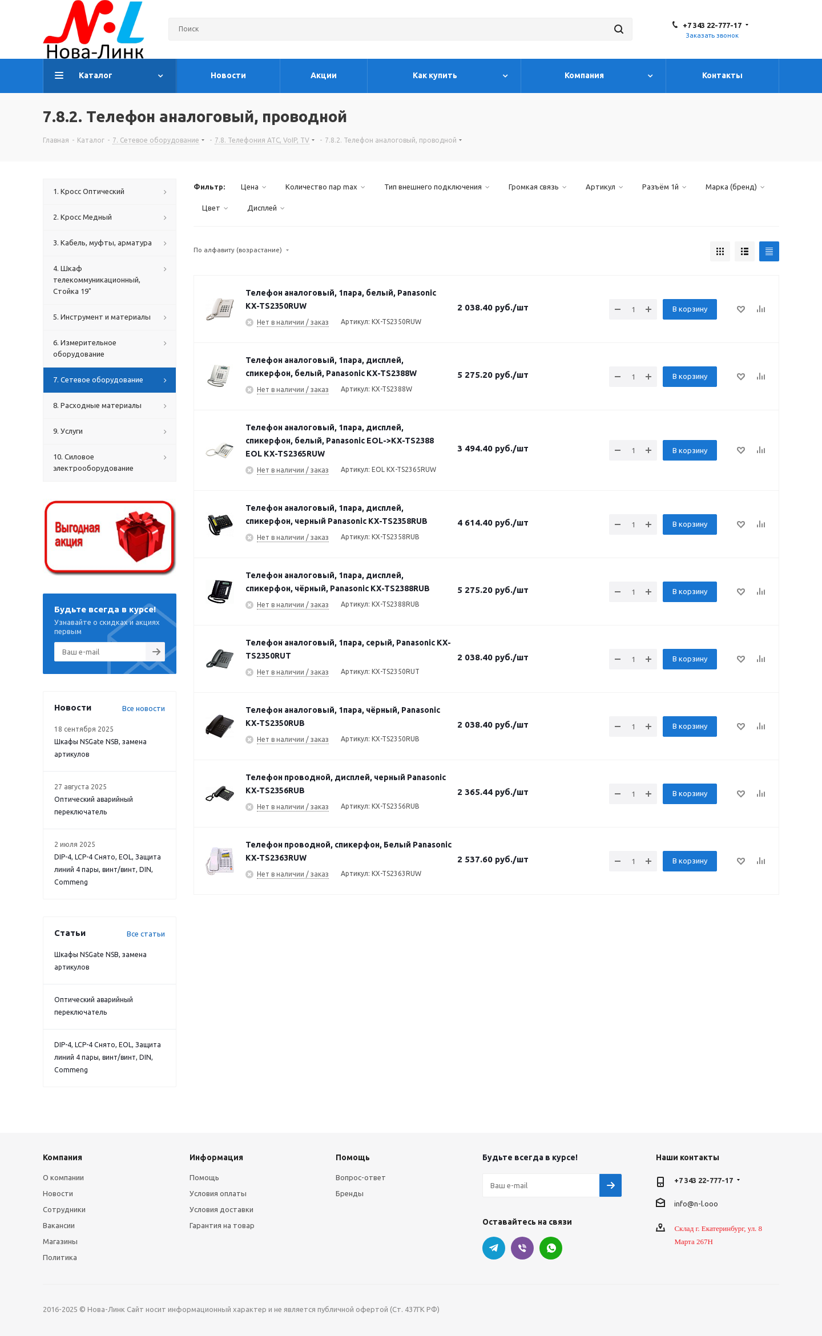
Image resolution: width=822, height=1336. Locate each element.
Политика (60, 1257)
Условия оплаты (218, 1193)
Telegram (493, 1248)
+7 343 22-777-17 (712, 25)
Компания (62, 1157)
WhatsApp (550, 1248)
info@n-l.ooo (696, 1203)
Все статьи (146, 934)
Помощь (204, 1177)
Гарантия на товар (222, 1225)
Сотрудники (64, 1209)
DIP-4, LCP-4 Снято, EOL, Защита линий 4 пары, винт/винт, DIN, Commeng (107, 869)
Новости (58, 1193)
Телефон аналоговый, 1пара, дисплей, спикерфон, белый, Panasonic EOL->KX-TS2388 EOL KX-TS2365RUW (339, 440)
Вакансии (59, 1225)
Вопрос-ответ (361, 1177)
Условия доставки (221, 1209)
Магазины (60, 1241)
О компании (63, 1177)
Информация (216, 1157)
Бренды (350, 1193)
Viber (522, 1248)
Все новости (143, 708)
